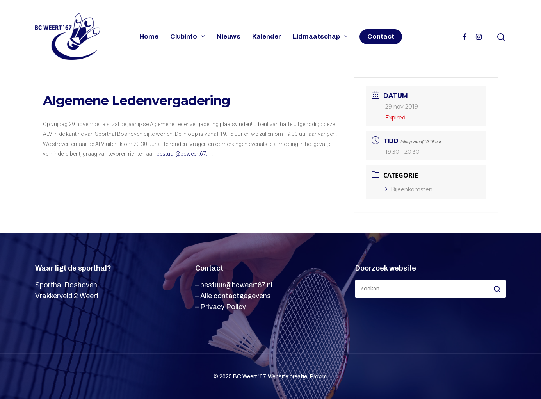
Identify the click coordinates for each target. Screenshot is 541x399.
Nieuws (228, 37)
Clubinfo (187, 37)
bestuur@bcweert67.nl (184, 154)
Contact (380, 37)
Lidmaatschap (320, 37)
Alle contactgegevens (235, 296)
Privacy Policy (223, 307)
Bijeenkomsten (408, 189)
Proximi (319, 376)
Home (148, 37)
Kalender (266, 37)
